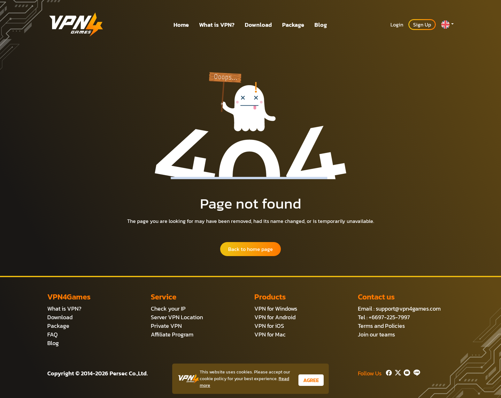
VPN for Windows (275, 308)
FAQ (52, 334)
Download (258, 24)
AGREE (311, 380)
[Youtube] (405, 372)
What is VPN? (217, 24)
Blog (320, 24)
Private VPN (166, 325)
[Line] (415, 372)
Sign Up (422, 24)
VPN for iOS (269, 325)
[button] (447, 24)
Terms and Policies (381, 325)
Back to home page (250, 249)
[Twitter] (396, 372)
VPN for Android (275, 317)
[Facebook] (388, 372)
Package (293, 24)
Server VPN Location (177, 317)
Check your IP (168, 308)
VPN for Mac (270, 334)
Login (396, 24)
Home (181, 24)
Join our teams (376, 334)
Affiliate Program (172, 334)
